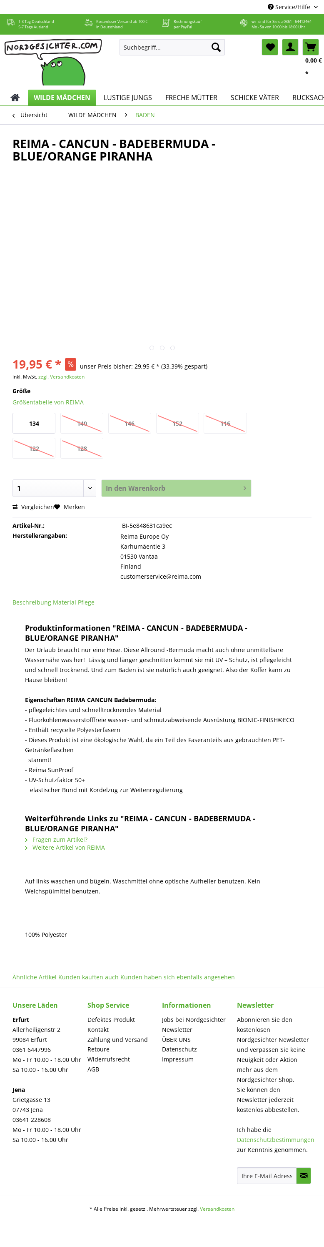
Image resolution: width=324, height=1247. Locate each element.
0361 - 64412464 (298, 21)
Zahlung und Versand (117, 1040)
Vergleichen (33, 507)
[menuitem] (172, 51)
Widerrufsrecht (108, 1059)
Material (64, 602)
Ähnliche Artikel (34, 977)
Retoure (98, 1049)
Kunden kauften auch (88, 977)
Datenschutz (179, 1049)
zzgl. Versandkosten (61, 376)
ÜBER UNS (176, 1040)
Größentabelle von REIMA (48, 402)
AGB (93, 1069)
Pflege (86, 602)
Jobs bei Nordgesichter (194, 1020)
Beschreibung (31, 602)
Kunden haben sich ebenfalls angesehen (177, 977)
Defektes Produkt (111, 1020)
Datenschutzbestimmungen (275, 1140)
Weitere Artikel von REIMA (65, 847)
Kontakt (98, 1030)
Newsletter (177, 1030)
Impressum (178, 1059)
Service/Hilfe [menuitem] (290, 7)
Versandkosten (217, 1208)
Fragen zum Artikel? (56, 839)
